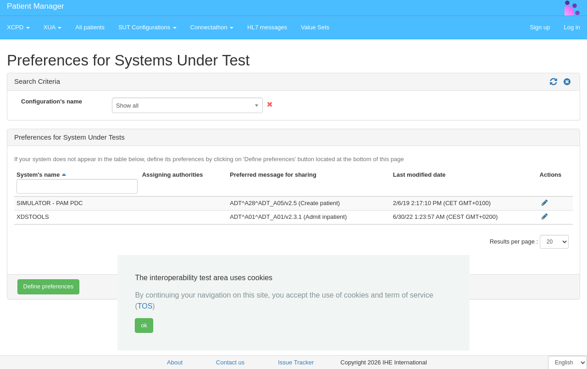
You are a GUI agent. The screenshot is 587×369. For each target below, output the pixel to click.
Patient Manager (35, 6)
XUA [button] (53, 27)
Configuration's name (51, 101)
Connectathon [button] (212, 27)
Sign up (540, 27)
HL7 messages (267, 27)
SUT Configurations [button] (147, 27)
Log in (572, 27)
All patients (90, 27)
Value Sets (315, 27)
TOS (145, 306)
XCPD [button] (18, 27)
